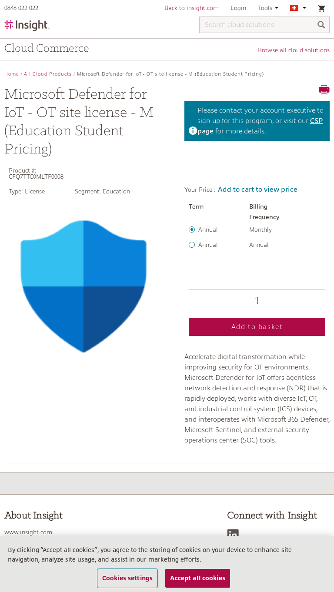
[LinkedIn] (235, 535)
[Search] (321, 25)
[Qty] (257, 300)
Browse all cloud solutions (294, 50)
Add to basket (257, 327)
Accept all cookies (197, 578)
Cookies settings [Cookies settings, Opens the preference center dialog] (127, 578)
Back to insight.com (191, 7)
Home (11, 74)
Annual (208, 229)
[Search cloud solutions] (264, 25)
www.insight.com (28, 532)
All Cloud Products (48, 74)
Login (238, 7)
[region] (167, 564)
